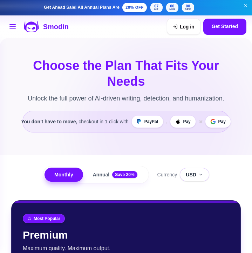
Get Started (225, 27)
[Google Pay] (218, 121)
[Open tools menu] (13, 27)
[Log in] (183, 27)
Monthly (63, 174)
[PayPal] (147, 121)
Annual (115, 174)
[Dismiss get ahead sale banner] (245, 5)
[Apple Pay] (183, 121)
